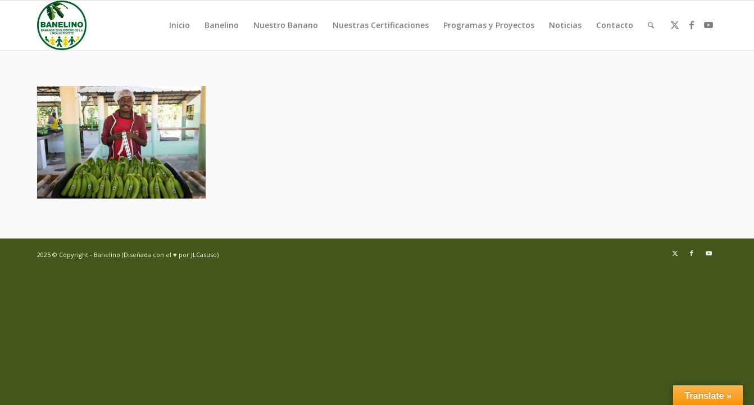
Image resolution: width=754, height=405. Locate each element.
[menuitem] (651, 25)
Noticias (565, 25)
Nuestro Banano (285, 25)
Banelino (222, 25)
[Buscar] (651, 25)
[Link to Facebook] (691, 24)
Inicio (179, 25)
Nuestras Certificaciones (381, 25)
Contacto (614, 25)
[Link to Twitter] (674, 24)
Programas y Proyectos (488, 25)
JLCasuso (204, 254)
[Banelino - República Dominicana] (62, 25)
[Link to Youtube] (708, 24)
